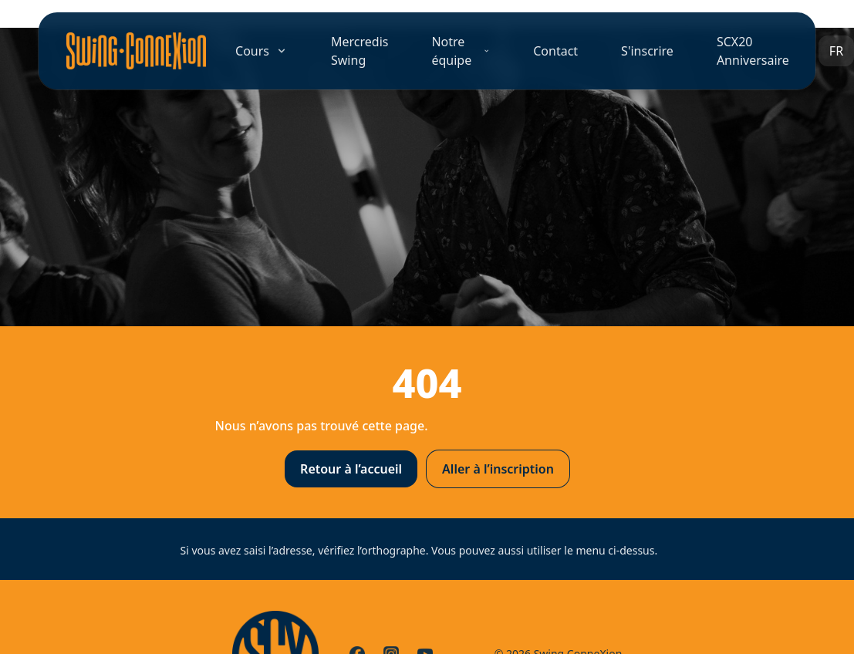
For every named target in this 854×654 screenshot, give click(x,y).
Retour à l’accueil (351, 468)
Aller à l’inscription (498, 468)
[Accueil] (136, 50)
